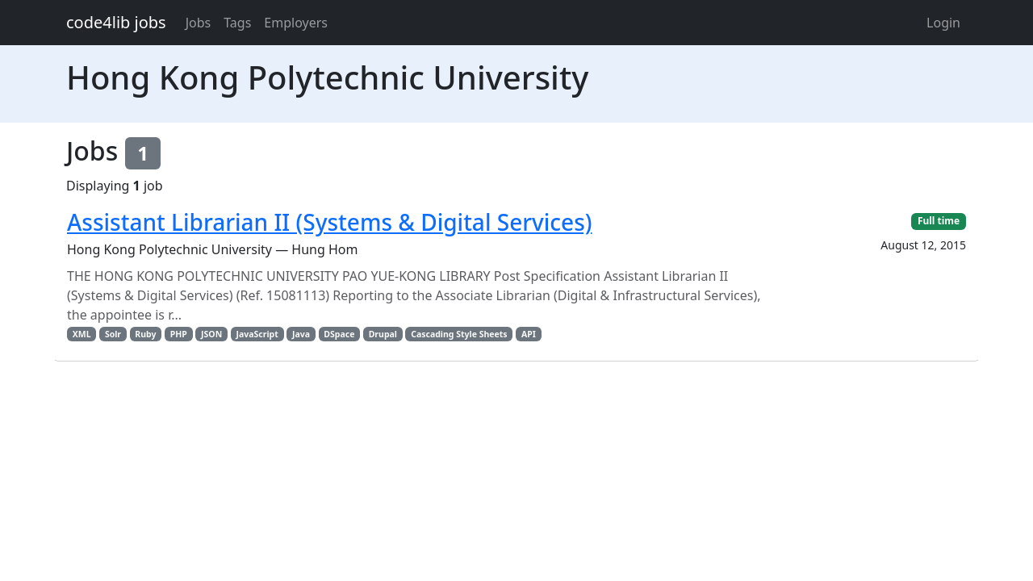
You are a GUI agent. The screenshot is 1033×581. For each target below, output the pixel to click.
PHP (178, 334)
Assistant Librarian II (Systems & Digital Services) (329, 222)
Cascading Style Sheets (459, 334)
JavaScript (257, 334)
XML (82, 334)
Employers (296, 22)
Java (301, 334)
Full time (939, 221)
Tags (237, 22)
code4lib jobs (116, 22)
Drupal (383, 334)
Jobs (198, 22)
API (528, 334)
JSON (211, 334)
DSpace (339, 334)
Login (943, 22)
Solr (113, 334)
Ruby (145, 334)
